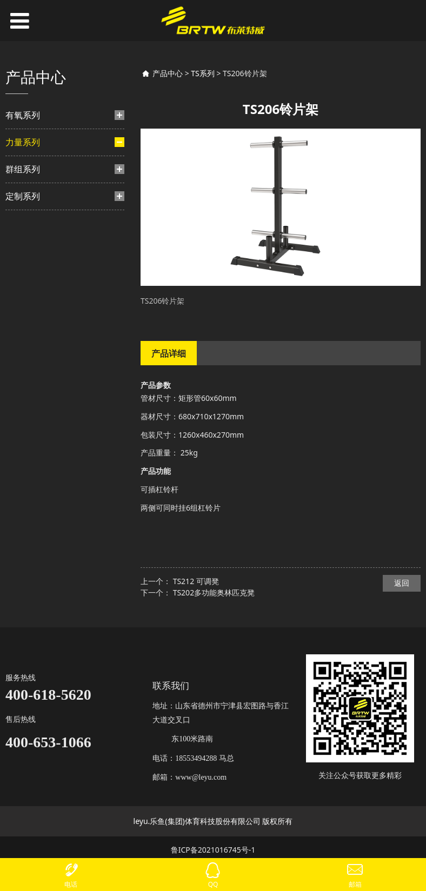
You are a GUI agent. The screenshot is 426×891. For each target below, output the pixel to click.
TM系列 (38, 335)
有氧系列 (22, 115)
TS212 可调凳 (196, 581)
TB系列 (37, 259)
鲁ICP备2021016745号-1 (213, 850)
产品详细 (168, 353)
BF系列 (37, 191)
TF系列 (37, 277)
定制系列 (22, 462)
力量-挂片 (32, 314)
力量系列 (22, 142)
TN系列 (38, 352)
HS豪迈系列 (44, 242)
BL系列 (37, 386)
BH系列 (38, 208)
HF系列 (37, 293)
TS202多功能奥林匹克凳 (214, 592)
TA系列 (37, 369)
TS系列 (33, 407)
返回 (401, 583)
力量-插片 (32, 170)
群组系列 (22, 435)
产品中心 (167, 73)
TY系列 (37, 225)
